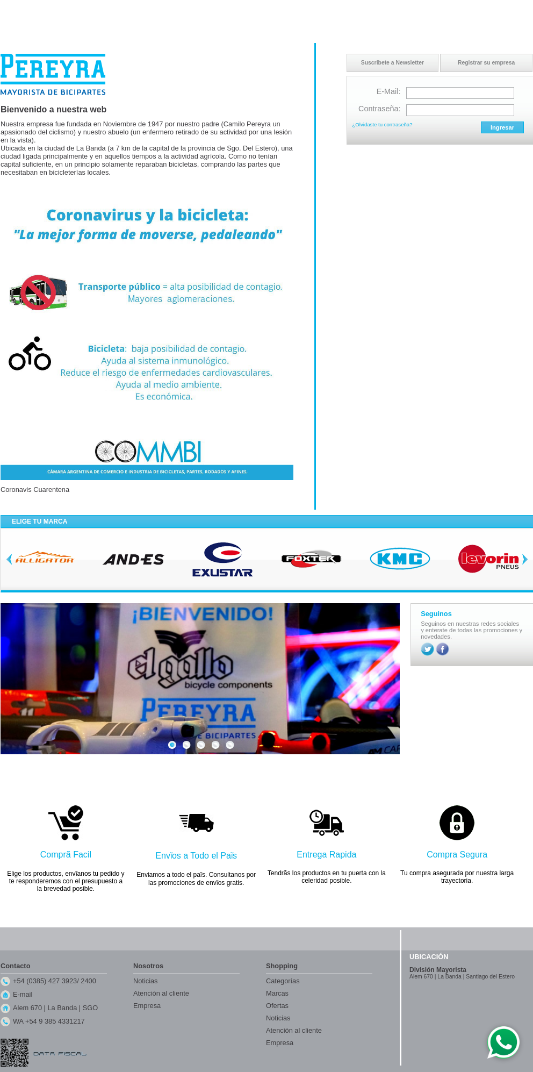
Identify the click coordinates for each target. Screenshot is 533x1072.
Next (525, 559)
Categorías (283, 981)
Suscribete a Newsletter (392, 63)
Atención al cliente (161, 993)
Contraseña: (379, 108)
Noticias (145, 981)
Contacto (454, 10)
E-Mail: (389, 91)
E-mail (22, 994)
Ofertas (277, 1006)
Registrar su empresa (486, 63)
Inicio (428, 10)
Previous (9, 559)
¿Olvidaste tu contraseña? (382, 124)
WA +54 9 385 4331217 (49, 1021)
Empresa (147, 1006)
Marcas (277, 993)
